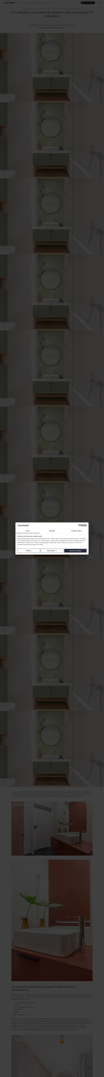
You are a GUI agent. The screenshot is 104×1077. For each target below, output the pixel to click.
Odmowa (28, 550)
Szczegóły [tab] (52, 530)
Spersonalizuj (52, 550)
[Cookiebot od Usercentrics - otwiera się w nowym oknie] (80, 525)
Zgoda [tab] (27, 530)
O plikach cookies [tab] (76, 530)
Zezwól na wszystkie (75, 550)
